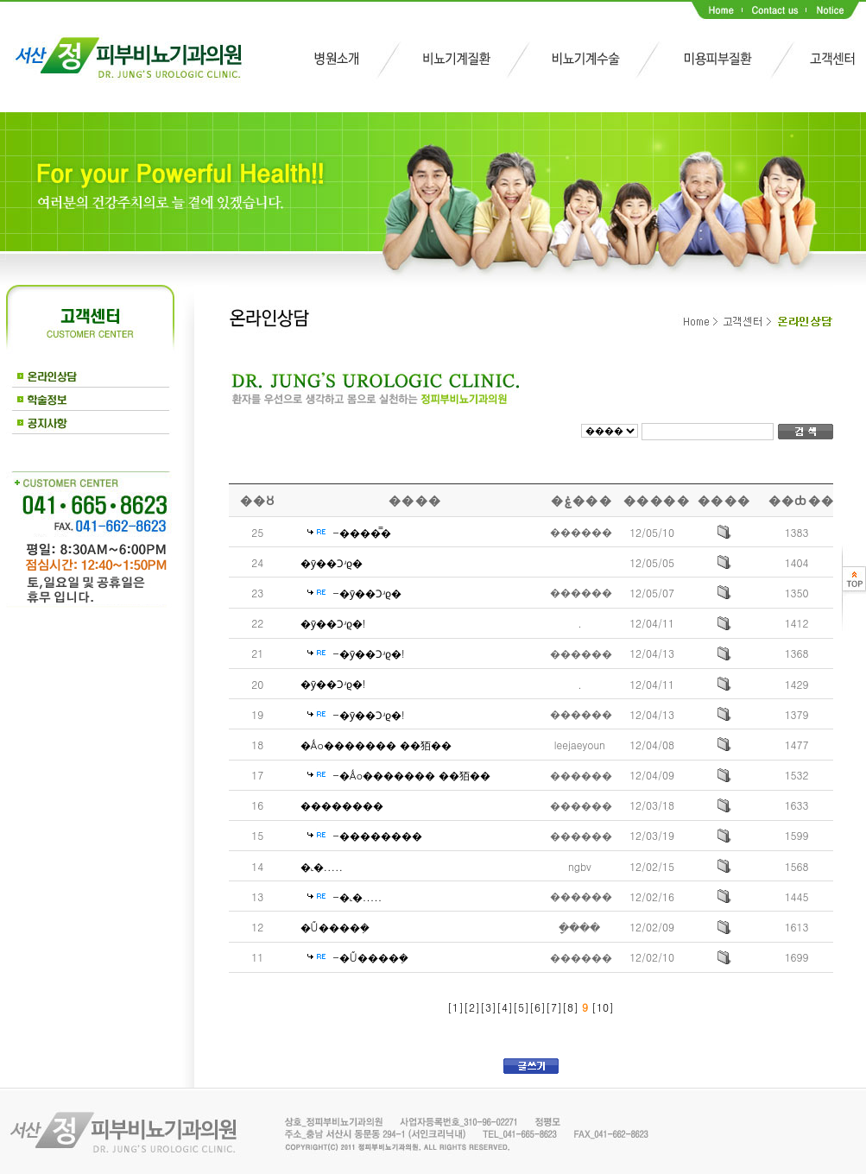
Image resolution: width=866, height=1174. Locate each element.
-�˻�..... (357, 896)
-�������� (377, 835)
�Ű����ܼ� (335, 926)
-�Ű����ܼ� (370, 957)
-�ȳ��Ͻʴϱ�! (369, 653)
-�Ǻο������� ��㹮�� (412, 774)
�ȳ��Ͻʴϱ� (331, 562)
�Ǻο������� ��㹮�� (376, 744)
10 (603, 1007)
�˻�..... (322, 866)
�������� (341, 805)
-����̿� (362, 532)
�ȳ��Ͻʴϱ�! (333, 622)
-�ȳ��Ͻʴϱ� (367, 592)
